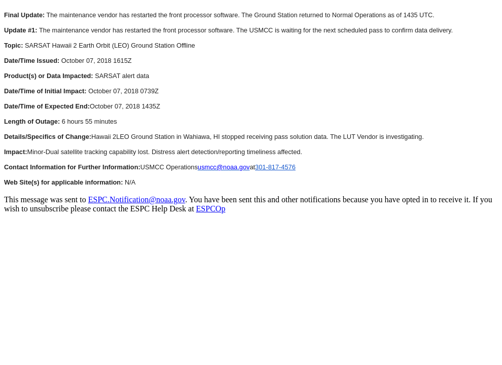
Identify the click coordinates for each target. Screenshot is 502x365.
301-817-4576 (275, 167)
